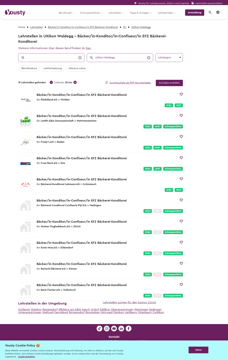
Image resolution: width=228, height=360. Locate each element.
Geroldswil (61, 312)
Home (21, 27)
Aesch (86, 309)
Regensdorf (49, 309)
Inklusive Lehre (77, 68)
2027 (178, 105)
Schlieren (24, 309)
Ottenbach (145, 312)
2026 (168, 105)
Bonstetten (93, 312)
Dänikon (118, 312)
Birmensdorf (77, 312)
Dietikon (36, 309)
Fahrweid (107, 312)
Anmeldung (195, 13)
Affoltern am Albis (69, 309)
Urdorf (95, 309)
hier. (88, 48)
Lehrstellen (115, 14)
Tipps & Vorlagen (140, 14)
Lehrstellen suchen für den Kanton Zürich (129, 302)
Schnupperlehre (173, 126)
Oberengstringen (122, 309)
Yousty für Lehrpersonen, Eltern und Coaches (163, 3)
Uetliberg (131, 312)
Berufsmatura (29, 68)
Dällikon (105, 309)
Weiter (198, 350)
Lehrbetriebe (166, 14)
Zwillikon (158, 312)
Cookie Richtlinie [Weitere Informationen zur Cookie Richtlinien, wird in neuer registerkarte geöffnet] (26, 357)
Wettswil (48, 312)
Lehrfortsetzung (53, 68)
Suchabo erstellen (169, 83)
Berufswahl (65, 14)
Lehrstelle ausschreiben (209, 3)
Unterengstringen (29, 312)
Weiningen (141, 309)
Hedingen (155, 309)
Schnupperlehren (91, 14)
